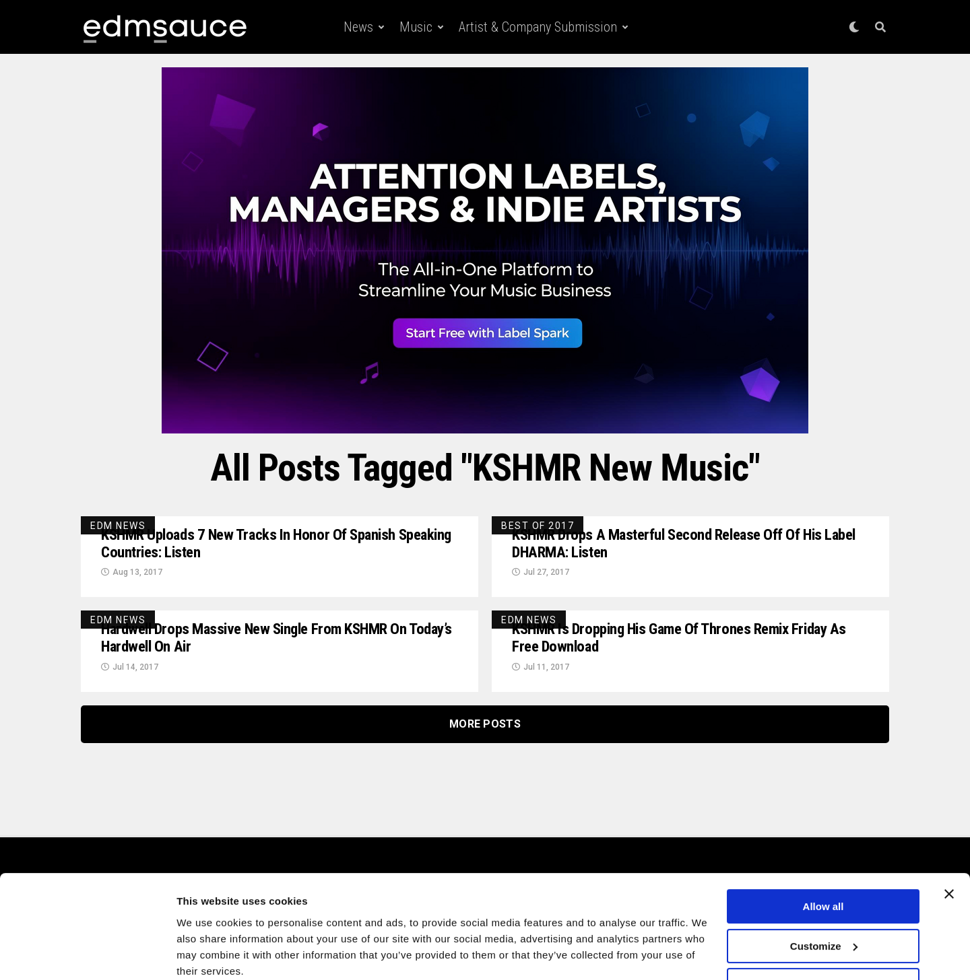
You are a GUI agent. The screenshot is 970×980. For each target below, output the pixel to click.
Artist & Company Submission (538, 27)
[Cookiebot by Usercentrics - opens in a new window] (87, 954)
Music (415, 27)
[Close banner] (949, 840)
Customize (824, 891)
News (358, 27)
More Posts (485, 727)
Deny (823, 931)
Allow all (823, 852)
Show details (207, 953)
